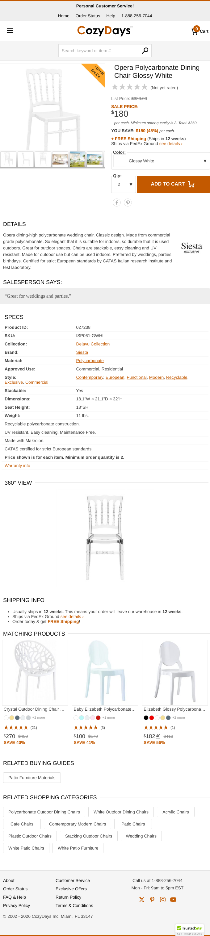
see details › (171, 143)
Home (63, 15)
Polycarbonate (90, 360)
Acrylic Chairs (175, 811)
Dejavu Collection (93, 343)
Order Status (88, 15)
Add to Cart (173, 184)
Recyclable (176, 377)
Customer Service (73, 880)
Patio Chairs (133, 823)
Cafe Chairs (21, 823)
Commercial (36, 382)
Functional (137, 377)
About (9, 880)
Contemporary (89, 377)
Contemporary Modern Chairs (77, 823)
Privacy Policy (16, 905)
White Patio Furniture (78, 848)
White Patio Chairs (26, 848)
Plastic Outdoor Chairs (30, 836)
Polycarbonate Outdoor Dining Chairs (44, 811)
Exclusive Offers (71, 888)
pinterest (152, 900)
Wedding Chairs (141, 836)
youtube (173, 900)
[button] (189, 930)
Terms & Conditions (74, 905)
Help (110, 15)
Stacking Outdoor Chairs (88, 836)
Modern (156, 377)
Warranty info (17, 465)
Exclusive (14, 382)
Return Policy (68, 897)
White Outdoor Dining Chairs (121, 811)
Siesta (82, 352)
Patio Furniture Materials (32, 777)
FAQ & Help (14, 897)
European (115, 377)
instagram (163, 900)
